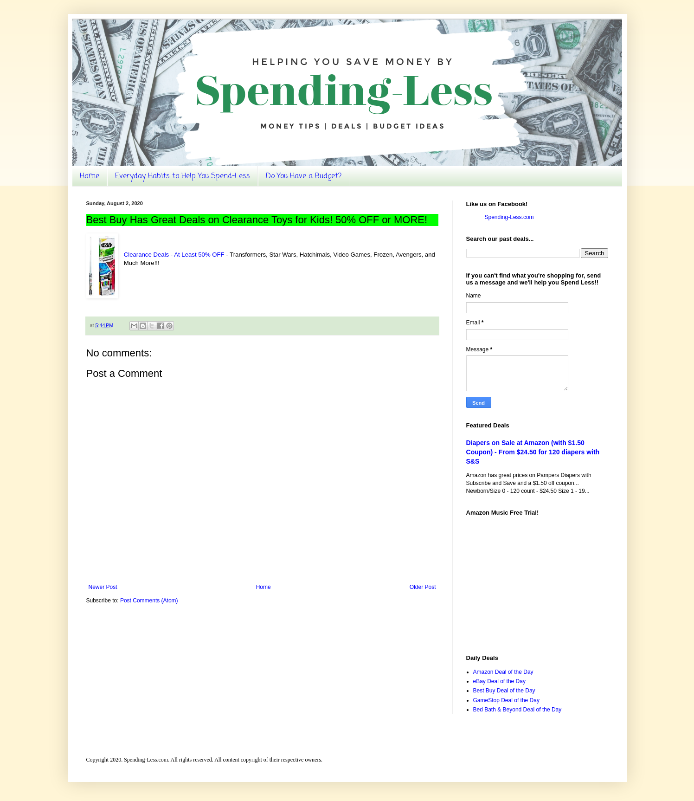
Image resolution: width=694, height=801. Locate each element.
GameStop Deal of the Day (506, 700)
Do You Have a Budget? (303, 176)
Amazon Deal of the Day (503, 672)
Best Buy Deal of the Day (504, 690)
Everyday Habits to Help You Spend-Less (182, 176)
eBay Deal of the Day (499, 681)
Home (89, 176)
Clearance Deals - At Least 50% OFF (174, 254)
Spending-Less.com (509, 217)
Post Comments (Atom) (149, 600)
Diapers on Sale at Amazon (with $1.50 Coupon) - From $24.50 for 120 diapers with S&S (533, 452)
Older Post (423, 587)
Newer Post (103, 587)
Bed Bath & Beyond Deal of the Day (517, 709)
